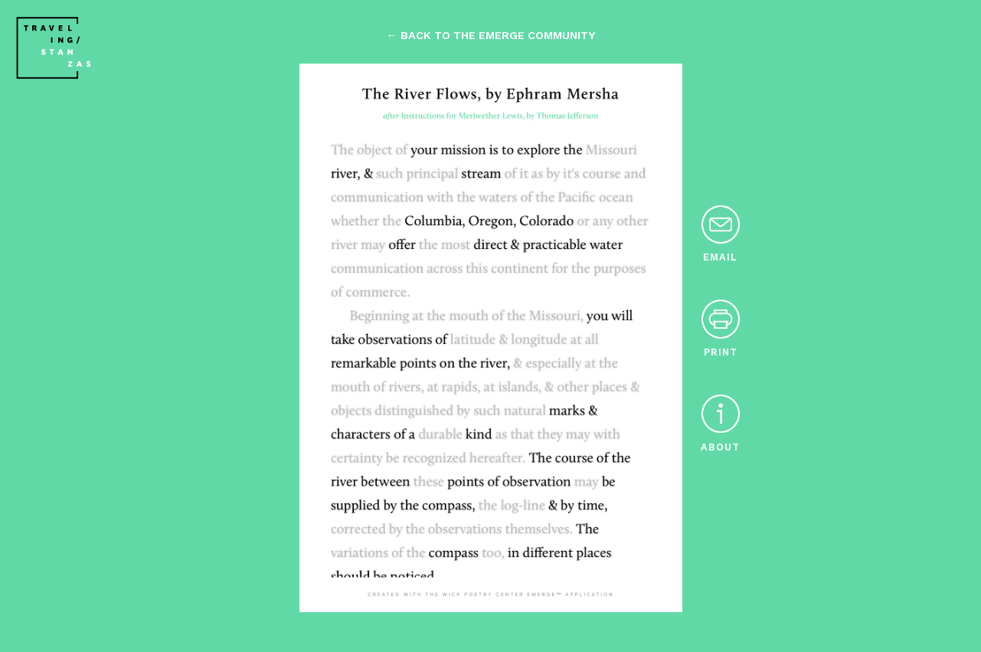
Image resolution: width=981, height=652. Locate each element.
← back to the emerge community (490, 35)
